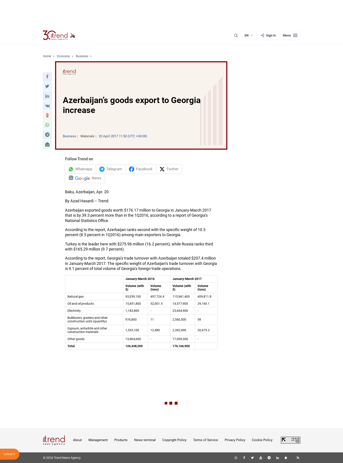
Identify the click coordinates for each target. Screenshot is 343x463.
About (77, 440)
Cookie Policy (262, 440)
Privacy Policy (235, 440)
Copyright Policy (174, 440)
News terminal (145, 440)
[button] (47, 77)
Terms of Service (205, 440)
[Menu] (290, 35)
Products (121, 440)
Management (98, 440)
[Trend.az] (59, 35)
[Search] (236, 35)
